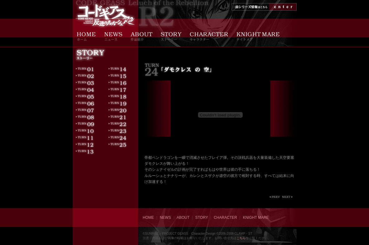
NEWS (165, 217)
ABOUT (183, 217)
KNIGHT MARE (256, 217)
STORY (201, 217)
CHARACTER (225, 217)
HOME (148, 217)
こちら (241, 238)
